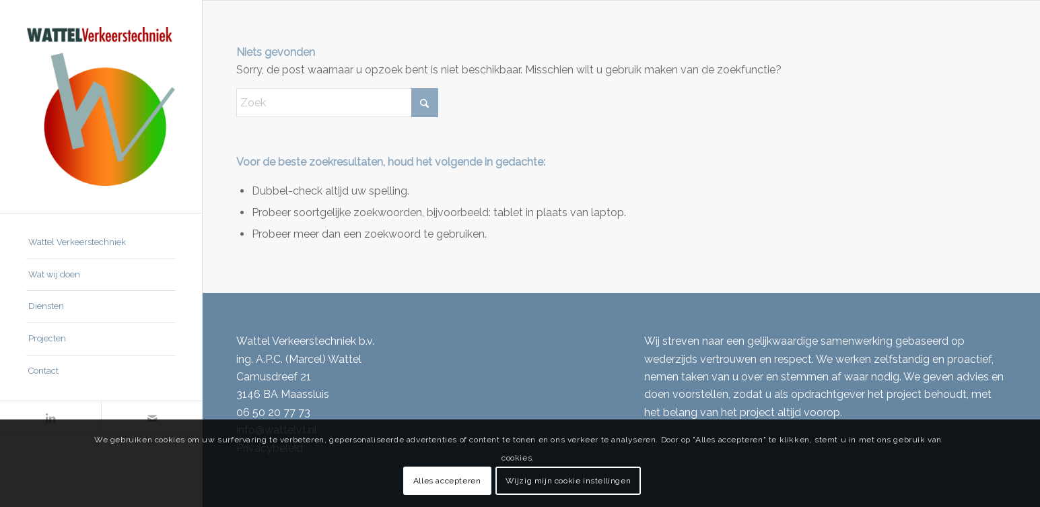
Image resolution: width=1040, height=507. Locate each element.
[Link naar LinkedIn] (50, 418)
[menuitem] (101, 243)
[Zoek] (337, 102)
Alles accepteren (447, 480)
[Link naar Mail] (151, 418)
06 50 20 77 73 (273, 412)
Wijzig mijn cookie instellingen (568, 480)
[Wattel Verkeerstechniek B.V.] (101, 106)
